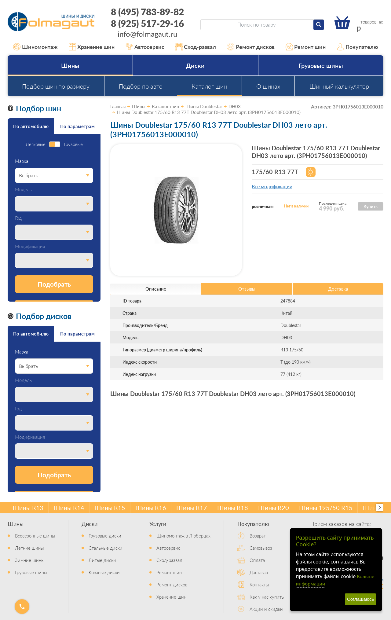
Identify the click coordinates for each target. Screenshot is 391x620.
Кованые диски (104, 572)
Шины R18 (232, 507)
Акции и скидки (266, 609)
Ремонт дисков (251, 46)
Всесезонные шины (35, 535)
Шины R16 (150, 507)
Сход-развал (195, 46)
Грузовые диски (105, 535)
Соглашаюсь (360, 599)
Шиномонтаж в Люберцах (183, 535)
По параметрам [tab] (77, 126)
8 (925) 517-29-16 (147, 23)
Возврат (258, 535)
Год (18, 218)
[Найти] (318, 25)
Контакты (259, 584)
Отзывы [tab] (246, 288)
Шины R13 (28, 507)
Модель (23, 190)
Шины (70, 65)
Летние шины (29, 548)
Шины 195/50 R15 (326, 507)
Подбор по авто (141, 86)
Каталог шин (209, 86)
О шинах (268, 86)
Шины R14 (68, 507)
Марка (21, 161)
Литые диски (102, 560)
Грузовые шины (320, 65)
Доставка (259, 572)
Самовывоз (261, 548)
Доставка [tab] (338, 288)
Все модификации (272, 186)
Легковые (36, 144)
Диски (195, 65)
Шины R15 (109, 507)
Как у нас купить (267, 596)
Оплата (257, 560)
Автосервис (145, 46)
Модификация (30, 246)
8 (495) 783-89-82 (147, 11)
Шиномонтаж (35, 46)
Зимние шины (29, 560)
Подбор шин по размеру (56, 86)
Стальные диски (105, 548)
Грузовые (73, 144)
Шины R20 (273, 507)
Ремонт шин (306, 46)
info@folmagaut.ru (147, 33)
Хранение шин (92, 46)
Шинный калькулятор (339, 86)
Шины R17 (191, 507)
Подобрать (54, 284)
